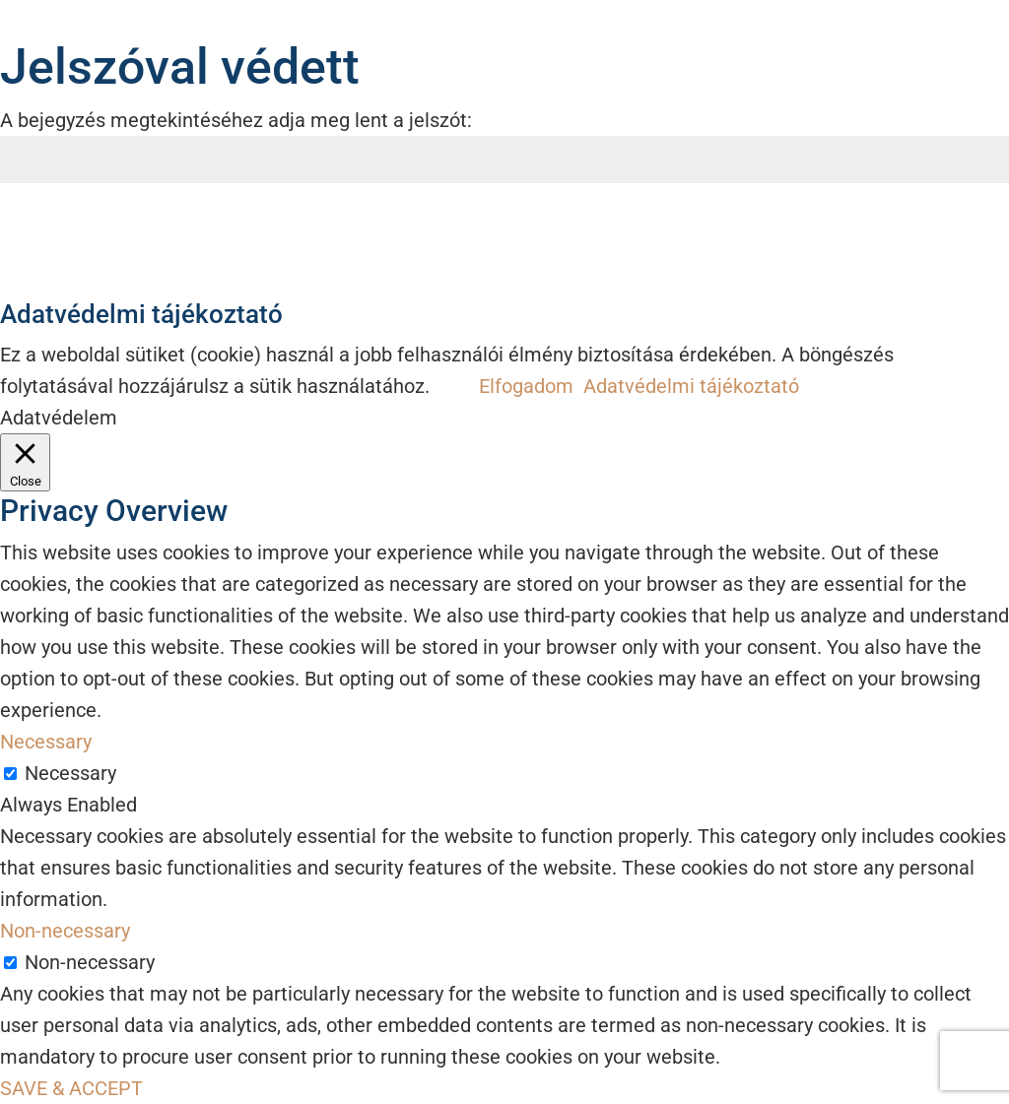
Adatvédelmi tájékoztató (691, 386)
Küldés (957, 235)
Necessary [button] (46, 741)
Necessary (70, 773)
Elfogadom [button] (526, 386)
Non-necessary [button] (65, 930)
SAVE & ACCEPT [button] (71, 1088)
